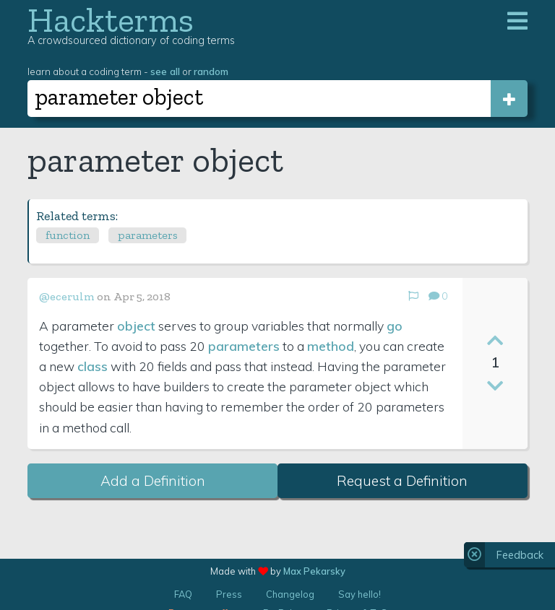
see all (165, 71)
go (395, 326)
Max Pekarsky (314, 571)
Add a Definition (152, 480)
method (330, 346)
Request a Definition (402, 480)
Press (229, 594)
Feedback (519, 555)
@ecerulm (67, 296)
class (92, 366)
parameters (148, 235)
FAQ (183, 594)
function (68, 235)
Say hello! (359, 594)
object (136, 326)
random (211, 71)
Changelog (290, 594)
